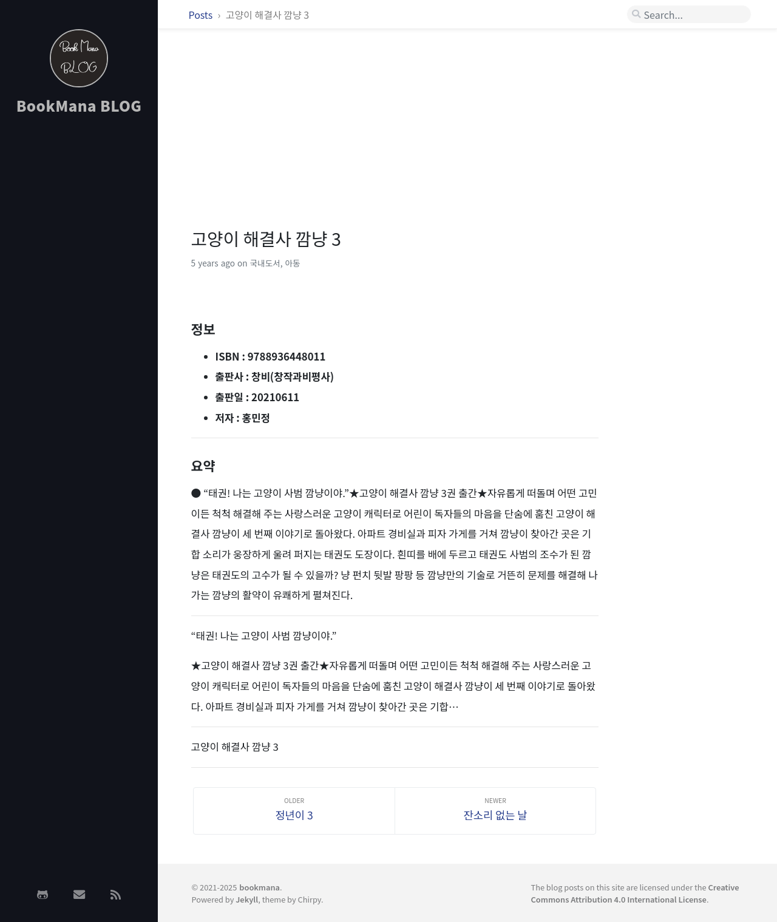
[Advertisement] (79, 317)
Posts (202, 14)
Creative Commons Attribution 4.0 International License (635, 892)
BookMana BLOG (79, 105)
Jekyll (247, 899)
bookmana (259, 887)
